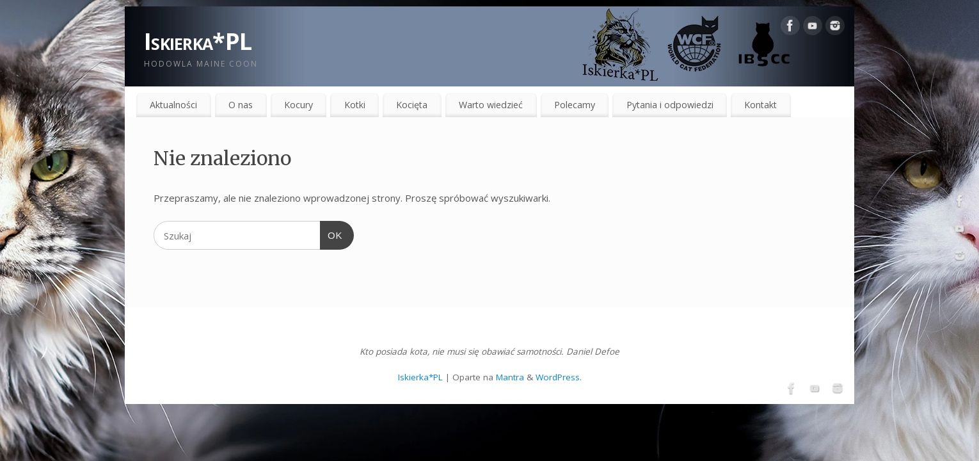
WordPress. (559, 377)
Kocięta (411, 105)
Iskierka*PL (197, 41)
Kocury (298, 105)
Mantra (510, 377)
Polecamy (574, 105)
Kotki (354, 105)
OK (331, 234)
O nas (240, 105)
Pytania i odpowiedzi (669, 105)
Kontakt (760, 105)
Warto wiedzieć (491, 105)
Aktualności (173, 105)
